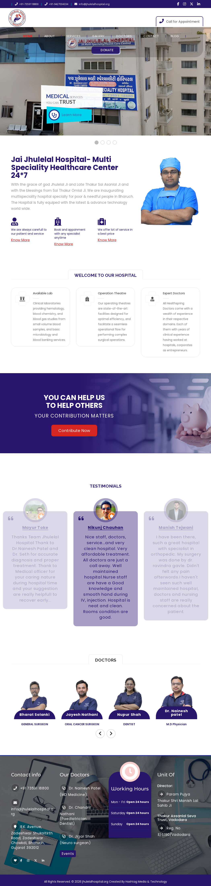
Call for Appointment (179, 21)
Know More (20, 240)
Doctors (124, 36)
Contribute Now (74, 430)
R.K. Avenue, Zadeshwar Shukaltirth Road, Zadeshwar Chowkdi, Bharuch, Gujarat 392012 (32, 837)
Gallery (98, 36)
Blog (175, 36)
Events (68, 853)
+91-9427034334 (56, 4)
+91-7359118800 (26, 4)
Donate (107, 50)
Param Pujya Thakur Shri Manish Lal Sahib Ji (177, 800)
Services (73, 36)
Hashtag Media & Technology (146, 882)
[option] (35, 560)
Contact (151, 36)
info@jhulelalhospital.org (91, 4)
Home (28, 36)
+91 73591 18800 (34, 788)
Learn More (72, 114)
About (49, 36)
